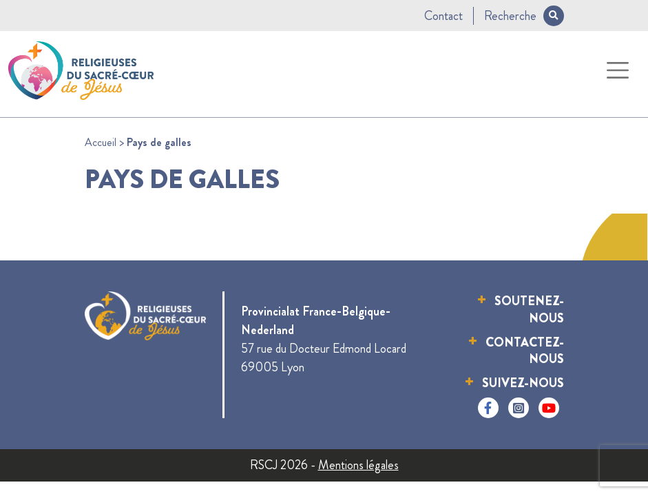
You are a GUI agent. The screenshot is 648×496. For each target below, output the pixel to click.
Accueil (100, 142)
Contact (443, 16)
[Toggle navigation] (618, 70)
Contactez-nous (524, 351)
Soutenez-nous (529, 309)
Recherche (524, 16)
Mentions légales (358, 465)
